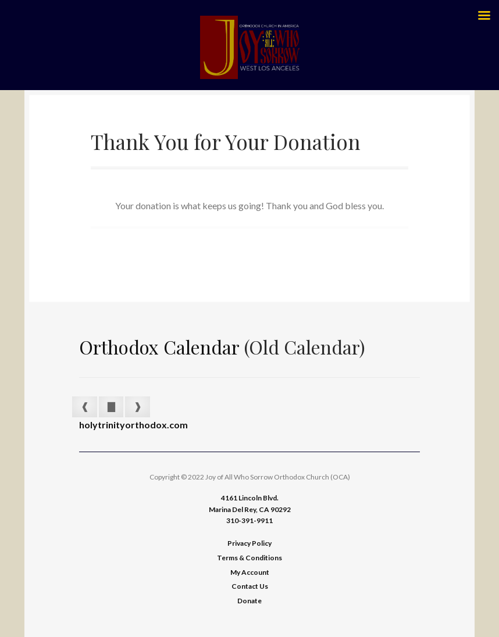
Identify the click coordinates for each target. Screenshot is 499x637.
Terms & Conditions (249, 557)
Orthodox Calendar (159, 346)
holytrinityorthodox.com (133, 424)
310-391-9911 (249, 520)
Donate (249, 600)
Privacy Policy (249, 543)
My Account (249, 572)
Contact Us (249, 586)
